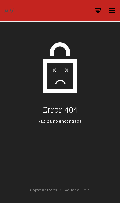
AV (9, 10)
